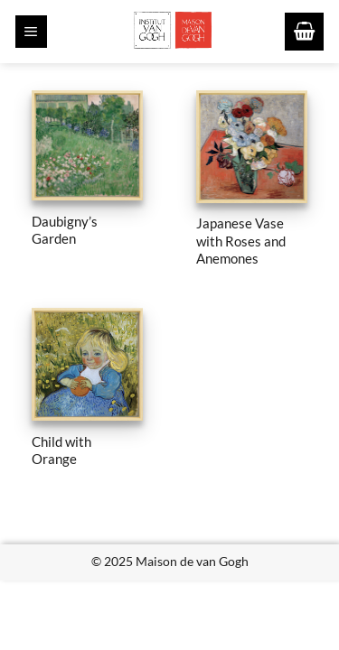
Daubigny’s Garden (65, 229)
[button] (31, 31)
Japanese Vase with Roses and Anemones (241, 240)
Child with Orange (61, 450)
